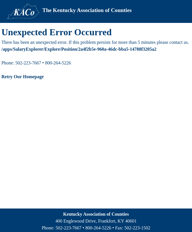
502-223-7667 (68, 227)
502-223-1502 (137, 227)
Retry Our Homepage (22, 76)
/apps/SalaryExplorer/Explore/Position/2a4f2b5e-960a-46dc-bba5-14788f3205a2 (79, 49)
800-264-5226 (98, 227)
